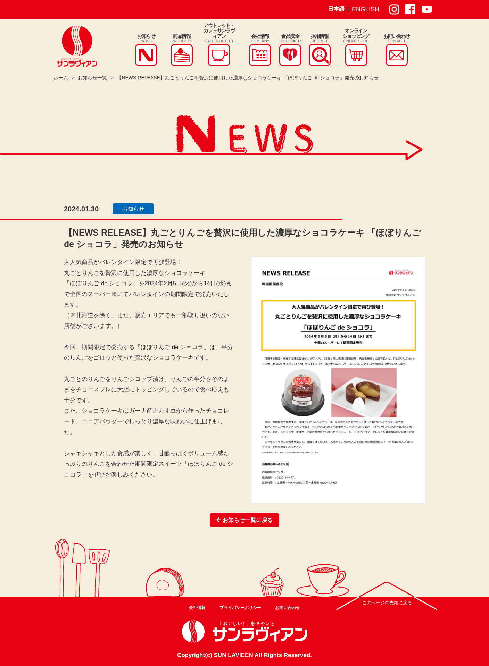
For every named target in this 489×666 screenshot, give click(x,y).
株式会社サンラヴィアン (77, 46)
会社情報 (197, 607)
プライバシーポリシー (240, 607)
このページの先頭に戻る (387, 602)
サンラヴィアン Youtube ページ (427, 9)
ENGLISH (365, 9)
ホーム (60, 78)
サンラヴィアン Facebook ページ (410, 9)
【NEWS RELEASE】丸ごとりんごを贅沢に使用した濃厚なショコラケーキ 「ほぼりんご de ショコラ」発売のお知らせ (248, 78)
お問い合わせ (287, 607)
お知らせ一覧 (92, 78)
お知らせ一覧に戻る (244, 520)
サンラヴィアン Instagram (394, 9)
